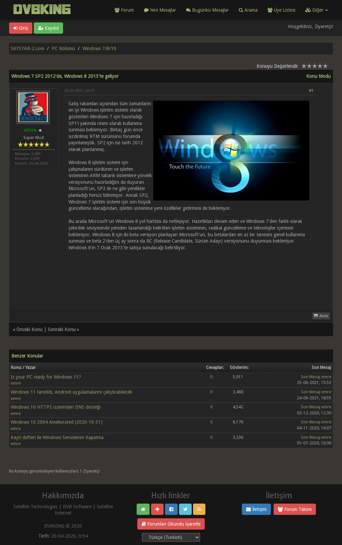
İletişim (256, 509)
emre (16, 383)
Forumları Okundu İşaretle (171, 524)
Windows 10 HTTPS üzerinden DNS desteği (56, 407)
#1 (311, 91)
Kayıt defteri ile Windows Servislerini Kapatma (57, 437)
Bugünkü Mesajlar (207, 10)
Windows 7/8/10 (99, 48)
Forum (124, 10)
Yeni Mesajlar (160, 10)
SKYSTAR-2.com (27, 48)
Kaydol (48, 28)
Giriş (20, 28)
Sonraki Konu (61, 329)
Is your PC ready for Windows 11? (46, 377)
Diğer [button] (316, 10)
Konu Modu (318, 76)
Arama (248, 10)
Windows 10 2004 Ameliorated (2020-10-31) (57, 422)
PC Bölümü (63, 48)
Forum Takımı (295, 509)
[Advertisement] (189, 279)
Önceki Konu (29, 329)
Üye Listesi (281, 10)
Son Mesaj (310, 376)
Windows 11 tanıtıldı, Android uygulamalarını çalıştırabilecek (71, 392)
